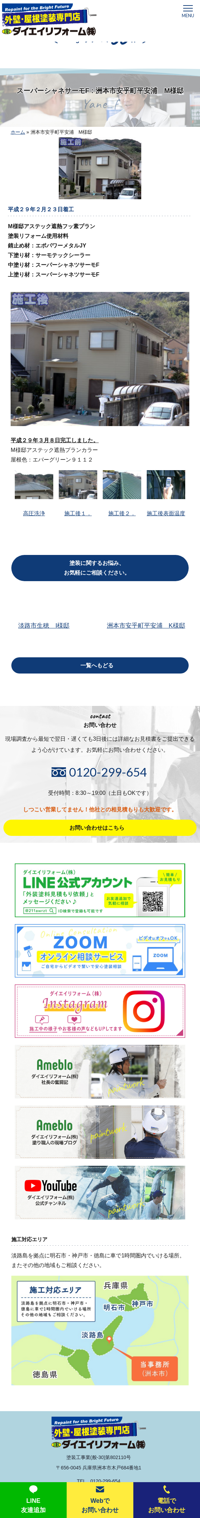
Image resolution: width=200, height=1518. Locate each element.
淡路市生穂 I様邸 (43, 625)
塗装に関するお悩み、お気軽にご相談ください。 (97, 568)
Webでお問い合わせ (100, 1499)
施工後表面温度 (166, 493)
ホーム (18, 132)
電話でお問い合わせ (166, 1499)
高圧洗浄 (34, 493)
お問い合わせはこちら (96, 828)
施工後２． (122, 493)
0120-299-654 (108, 772)
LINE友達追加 (33, 1499)
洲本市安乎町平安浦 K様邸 (146, 625)
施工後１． (78, 493)
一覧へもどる (96, 665)
